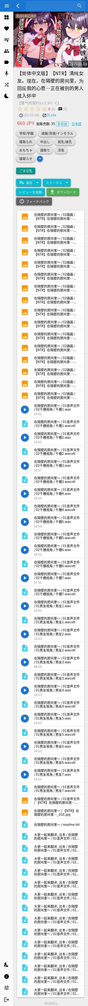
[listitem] (6, 17)
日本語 (76, 123)
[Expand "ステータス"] (57, 182)
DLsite (51, 115)
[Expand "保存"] (28, 182)
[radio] (20, 109)
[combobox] (52, 6)
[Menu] (7, 6)
